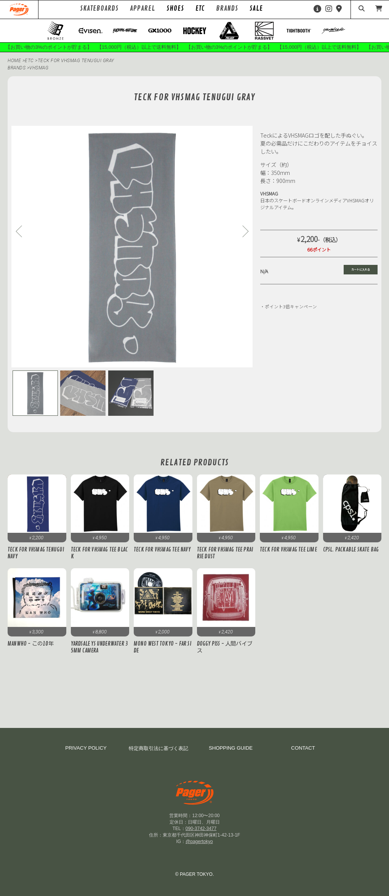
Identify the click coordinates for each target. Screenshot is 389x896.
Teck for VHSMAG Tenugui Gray (76, 60)
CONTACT (303, 748)
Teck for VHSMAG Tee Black (99, 553)
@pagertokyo (199, 841)
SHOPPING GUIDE (231, 748)
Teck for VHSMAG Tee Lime (288, 550)
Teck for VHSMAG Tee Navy (162, 550)
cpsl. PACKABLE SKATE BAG (351, 550)
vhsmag (38, 68)
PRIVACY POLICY (86, 748)
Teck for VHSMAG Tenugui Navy (36, 553)
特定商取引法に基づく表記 (158, 748)
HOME (14, 60)
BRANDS (17, 68)
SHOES (175, 8)
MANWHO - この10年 (31, 643)
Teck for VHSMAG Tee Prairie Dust (225, 553)
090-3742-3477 (201, 828)
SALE (256, 8)
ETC (200, 8)
